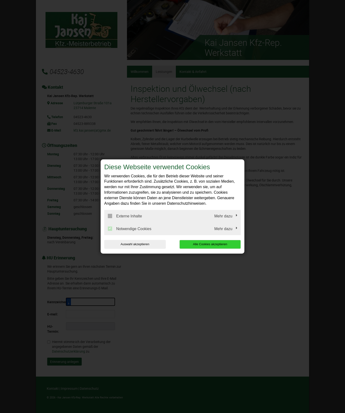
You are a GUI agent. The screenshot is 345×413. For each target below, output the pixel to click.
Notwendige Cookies (129, 229)
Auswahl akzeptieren (135, 244)
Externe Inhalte (125, 216)
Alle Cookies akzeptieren (210, 244)
